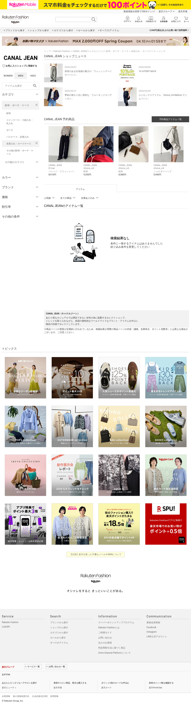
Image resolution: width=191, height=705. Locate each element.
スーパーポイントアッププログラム (116, 622)
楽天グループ (165, 11)
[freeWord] (20, 86)
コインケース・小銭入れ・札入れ (19, 122)
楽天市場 (182, 11)
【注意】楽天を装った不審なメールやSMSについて (96, 554)
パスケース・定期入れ (17, 137)
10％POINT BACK (147, 71)
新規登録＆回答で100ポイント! (139, 11)
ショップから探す (59, 627)
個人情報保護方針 (21, 696)
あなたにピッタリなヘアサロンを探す (19, 683)
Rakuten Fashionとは (108, 627)
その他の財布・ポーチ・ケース (19, 152)
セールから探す (58, 637)
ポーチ (9, 130)
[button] (64, 154)
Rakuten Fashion (61, 51)
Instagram (152, 632)
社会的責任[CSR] (39, 696)
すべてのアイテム (59, 642)
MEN (20, 75)
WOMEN (8, 75)
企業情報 (6, 696)
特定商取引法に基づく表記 (111, 647)
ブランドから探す (59, 622)
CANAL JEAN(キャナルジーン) (88, 51)
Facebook (151, 627)
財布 (8, 113)
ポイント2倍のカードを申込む (115, 683)
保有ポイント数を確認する (161, 683)
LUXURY (6, 626)
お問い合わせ (105, 637)
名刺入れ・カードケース (18, 143)
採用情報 (54, 696)
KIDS (33, 75)
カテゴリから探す (59, 632)
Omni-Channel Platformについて (114, 653)
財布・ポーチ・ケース (17, 105)
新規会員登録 (153, 622)
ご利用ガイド (105, 632)
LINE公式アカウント (157, 636)
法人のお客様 (105, 642)
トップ (47, 51)
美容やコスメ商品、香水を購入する (70, 683)
